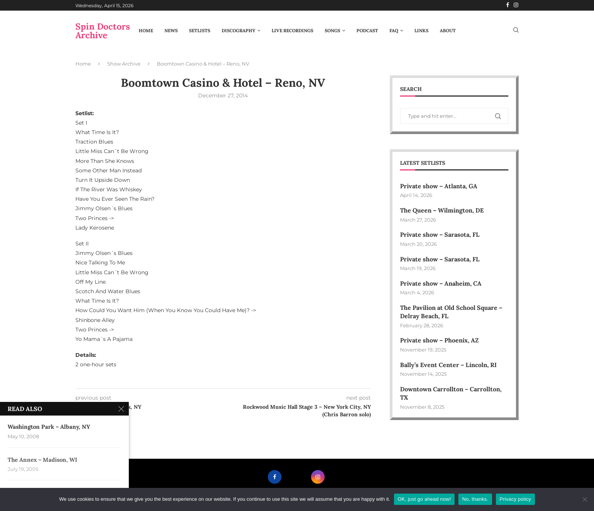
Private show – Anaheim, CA (440, 283)
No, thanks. (475, 499)
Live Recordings (292, 30)
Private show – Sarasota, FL (440, 234)
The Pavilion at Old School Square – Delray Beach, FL (451, 312)
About (448, 30)
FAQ (393, 30)
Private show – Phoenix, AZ (439, 340)
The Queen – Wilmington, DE (442, 210)
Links (421, 30)
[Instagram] (516, 5)
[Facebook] (508, 5)
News (171, 30)
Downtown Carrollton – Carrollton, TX (451, 393)
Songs (332, 30)
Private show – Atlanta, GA (438, 186)
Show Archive (124, 64)
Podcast (367, 30)
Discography (238, 30)
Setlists (199, 30)
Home (146, 30)
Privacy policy (515, 499)
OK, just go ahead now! (424, 499)
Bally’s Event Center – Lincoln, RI (448, 365)
